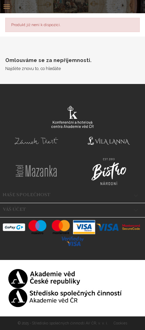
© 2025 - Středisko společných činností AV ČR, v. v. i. (63, 323)
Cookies (120, 323)
